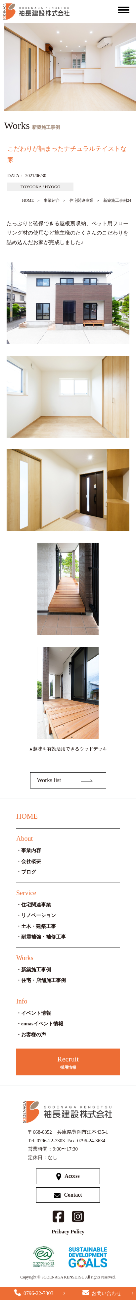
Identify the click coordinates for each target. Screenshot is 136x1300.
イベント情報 (36, 1013)
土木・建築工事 (38, 926)
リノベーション (38, 915)
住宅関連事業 (81, 200)
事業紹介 (52, 200)
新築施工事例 (36, 969)
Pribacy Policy (68, 1231)
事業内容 (31, 850)
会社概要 (31, 861)
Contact (68, 1195)
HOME (28, 200)
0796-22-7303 (34, 1292)
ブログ (28, 872)
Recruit (68, 1062)
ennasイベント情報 (42, 1023)
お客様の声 (33, 1034)
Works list (49, 780)
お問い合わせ (101, 1292)
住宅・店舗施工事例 (43, 980)
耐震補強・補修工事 (43, 937)
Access (67, 1176)
